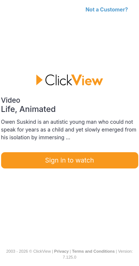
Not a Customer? (107, 9)
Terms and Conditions (93, 251)
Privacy (61, 251)
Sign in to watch (69, 160)
